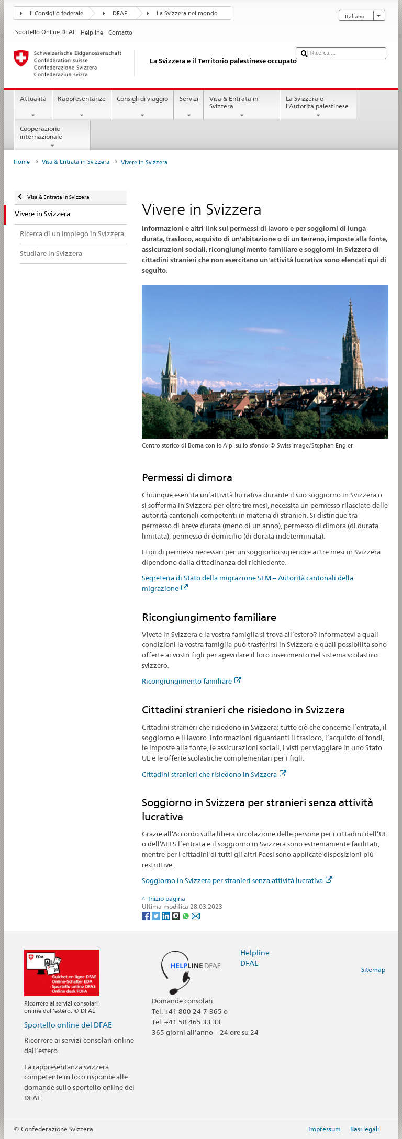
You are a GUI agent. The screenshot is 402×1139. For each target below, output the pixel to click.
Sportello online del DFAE (68, 1024)
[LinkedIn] (167, 915)
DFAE (120, 13)
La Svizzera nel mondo (187, 13)
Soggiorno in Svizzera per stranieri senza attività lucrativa (237, 880)
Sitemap (373, 970)
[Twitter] (157, 915)
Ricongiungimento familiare (191, 681)
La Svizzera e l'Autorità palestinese (318, 107)
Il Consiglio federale (56, 13)
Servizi (188, 107)
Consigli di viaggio (142, 107)
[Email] (196, 915)
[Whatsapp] (187, 915)
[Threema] (177, 915)
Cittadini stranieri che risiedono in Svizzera (214, 774)
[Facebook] (147, 915)
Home (22, 162)
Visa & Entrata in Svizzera (242, 107)
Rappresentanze (82, 107)
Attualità (33, 107)
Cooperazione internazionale (52, 137)
